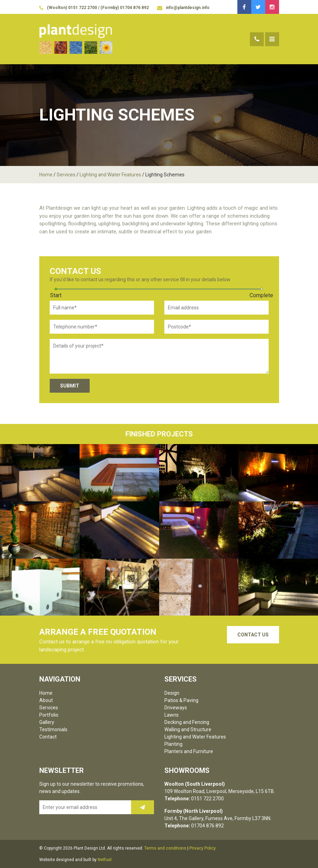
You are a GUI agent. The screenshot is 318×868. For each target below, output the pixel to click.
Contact (48, 737)
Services (66, 174)
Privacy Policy (202, 848)
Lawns (171, 715)
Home (45, 174)
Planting (173, 744)
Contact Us (253, 634)
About (46, 700)
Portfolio (48, 715)
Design (171, 693)
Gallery (46, 722)
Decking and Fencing (186, 722)
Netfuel (105, 859)
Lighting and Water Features (110, 174)
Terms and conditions (165, 848)
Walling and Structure (187, 729)
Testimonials (53, 729)
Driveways (175, 707)
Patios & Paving (181, 700)
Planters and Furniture (188, 751)
